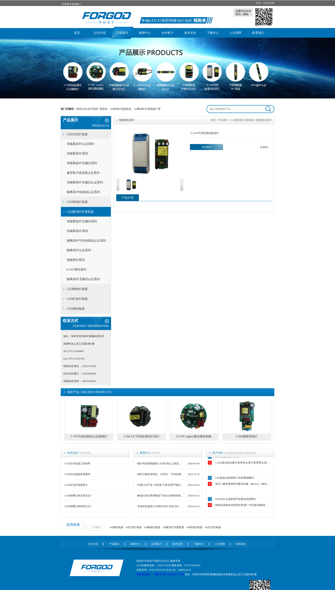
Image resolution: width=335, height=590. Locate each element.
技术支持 (190, 32)
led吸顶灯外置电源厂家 (147, 108)
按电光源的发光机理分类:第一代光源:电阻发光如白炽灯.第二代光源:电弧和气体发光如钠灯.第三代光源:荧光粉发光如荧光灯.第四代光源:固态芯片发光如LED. (242, 505)
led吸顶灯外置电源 (173, 527)
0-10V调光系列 (76, 269)
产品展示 (122, 32)
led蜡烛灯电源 (152, 527)
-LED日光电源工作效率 (77, 463)
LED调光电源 (76, 308)
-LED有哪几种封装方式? (78, 506)
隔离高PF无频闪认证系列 (83, 279)
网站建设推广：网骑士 (149, 574)
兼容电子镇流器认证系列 (83, 172)
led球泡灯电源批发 (121, 108)
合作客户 (167, 32)
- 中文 (257, 2)
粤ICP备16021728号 (174, 574)
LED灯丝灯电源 (77, 298)
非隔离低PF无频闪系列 (82, 163)
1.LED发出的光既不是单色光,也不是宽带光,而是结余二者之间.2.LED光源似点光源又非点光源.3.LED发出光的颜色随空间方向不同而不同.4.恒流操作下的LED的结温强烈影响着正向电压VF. (242, 463)
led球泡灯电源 (195, 527)
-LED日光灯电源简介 (76, 484)
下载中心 (213, 32)
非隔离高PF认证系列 (80, 144)
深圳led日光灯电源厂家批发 (91, 108)
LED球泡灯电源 (77, 202)
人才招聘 (235, 32)
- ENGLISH (268, 2)
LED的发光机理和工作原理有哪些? (235, 478)
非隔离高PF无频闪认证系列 (85, 182)
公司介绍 (100, 32)
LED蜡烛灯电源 (77, 289)
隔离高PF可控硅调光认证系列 (86, 240)
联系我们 (258, 32)
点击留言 (206, 147)
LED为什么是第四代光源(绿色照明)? (235, 499)
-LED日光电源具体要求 (77, 474)
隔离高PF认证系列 (79, 250)
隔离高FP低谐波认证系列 (83, 192)
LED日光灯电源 (77, 134)
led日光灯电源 (213, 527)
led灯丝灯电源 (134, 527)
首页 (77, 32)
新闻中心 (145, 32)
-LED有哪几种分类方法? (78, 495)
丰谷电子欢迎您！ (72, 4)
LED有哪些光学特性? (227, 457)
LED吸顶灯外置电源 (80, 211)
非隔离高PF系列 (77, 153)
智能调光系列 (76, 260)
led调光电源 (116, 527)
